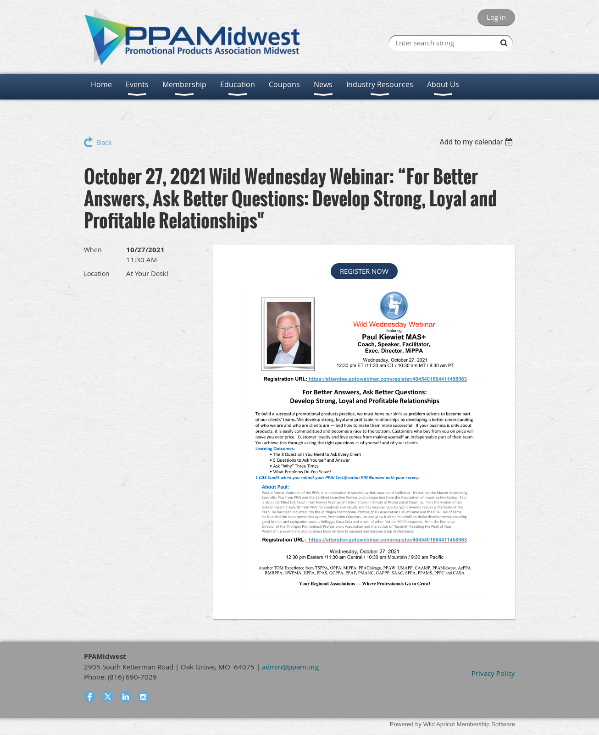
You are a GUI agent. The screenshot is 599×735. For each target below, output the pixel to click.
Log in (496, 17)
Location (97, 273)
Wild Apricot (439, 724)
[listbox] (477, 142)
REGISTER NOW (364, 271)
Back (104, 142)
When (93, 249)
